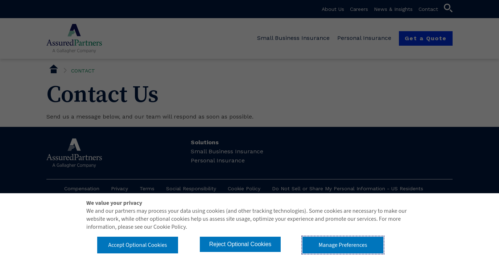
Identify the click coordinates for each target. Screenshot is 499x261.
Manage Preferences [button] (343, 245)
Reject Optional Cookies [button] (240, 244)
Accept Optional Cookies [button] (137, 245)
